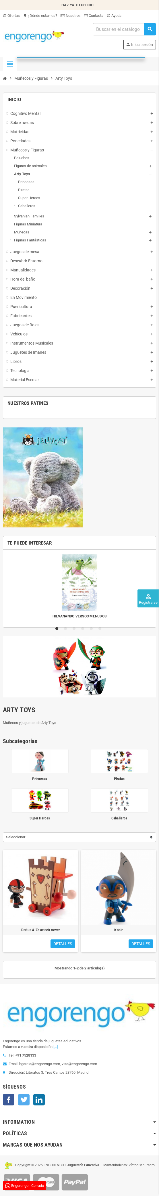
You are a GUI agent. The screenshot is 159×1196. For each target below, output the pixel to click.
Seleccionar (15, 837)
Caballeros (119, 818)
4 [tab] (84, 629)
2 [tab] (66, 629)
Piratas (119, 779)
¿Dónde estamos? (40, 15)
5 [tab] (92, 629)
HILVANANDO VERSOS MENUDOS (79, 616)
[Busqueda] (124, 29)
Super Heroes (40, 818)
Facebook (8, 1099)
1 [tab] (58, 629)
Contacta (93, 15)
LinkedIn (39, 1099)
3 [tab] (75, 629)
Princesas (39, 779)
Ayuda (114, 15)
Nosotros (71, 15)
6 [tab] (101, 629)
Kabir (118, 930)
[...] (55, 1047)
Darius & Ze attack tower (40, 930)
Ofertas (11, 15)
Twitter (24, 1099)
